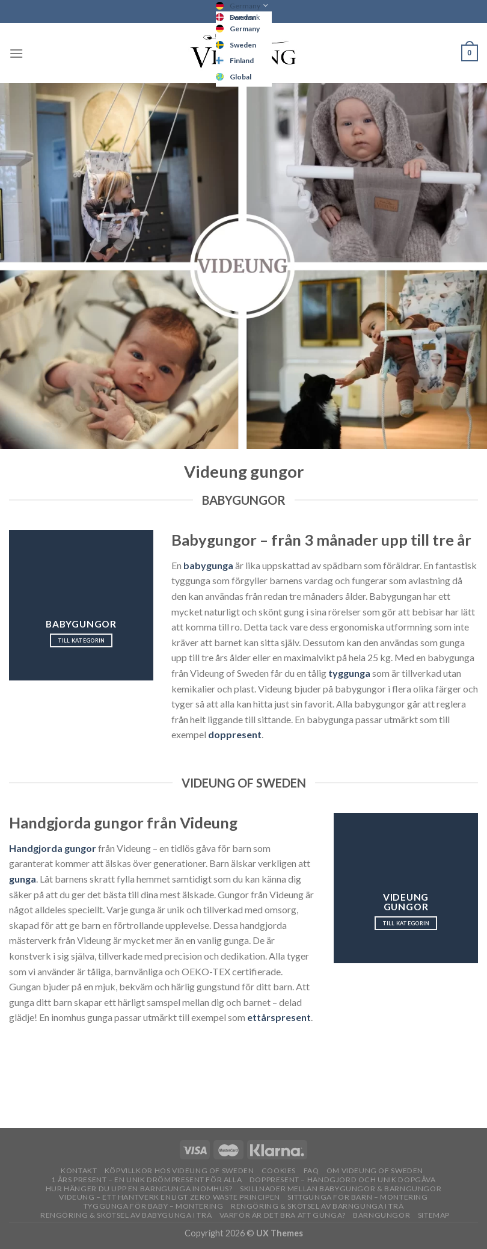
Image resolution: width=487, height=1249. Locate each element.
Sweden (243, 44)
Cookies (279, 1170)
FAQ (311, 1170)
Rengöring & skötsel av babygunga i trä (126, 1215)
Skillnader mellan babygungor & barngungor (340, 1188)
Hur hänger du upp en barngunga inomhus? (139, 1188)
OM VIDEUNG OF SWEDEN (374, 1170)
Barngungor (381, 1215)
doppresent (235, 734)
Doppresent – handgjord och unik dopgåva (343, 1179)
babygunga (208, 565)
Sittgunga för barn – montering (357, 1196)
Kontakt (79, 1170)
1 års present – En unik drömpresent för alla (146, 1179)
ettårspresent (279, 1017)
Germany (245, 5)
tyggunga (349, 673)
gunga (22, 878)
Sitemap (434, 1215)
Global (240, 76)
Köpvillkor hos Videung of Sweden (179, 1170)
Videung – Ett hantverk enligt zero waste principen (169, 1196)
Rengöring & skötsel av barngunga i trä (317, 1205)
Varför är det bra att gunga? (282, 1215)
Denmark (245, 17)
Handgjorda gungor (52, 848)
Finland (242, 60)
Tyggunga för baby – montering (154, 1205)
